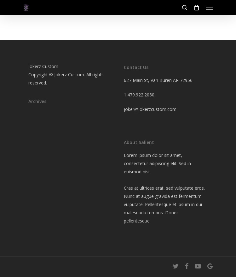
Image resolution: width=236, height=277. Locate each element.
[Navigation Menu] (209, 7)
